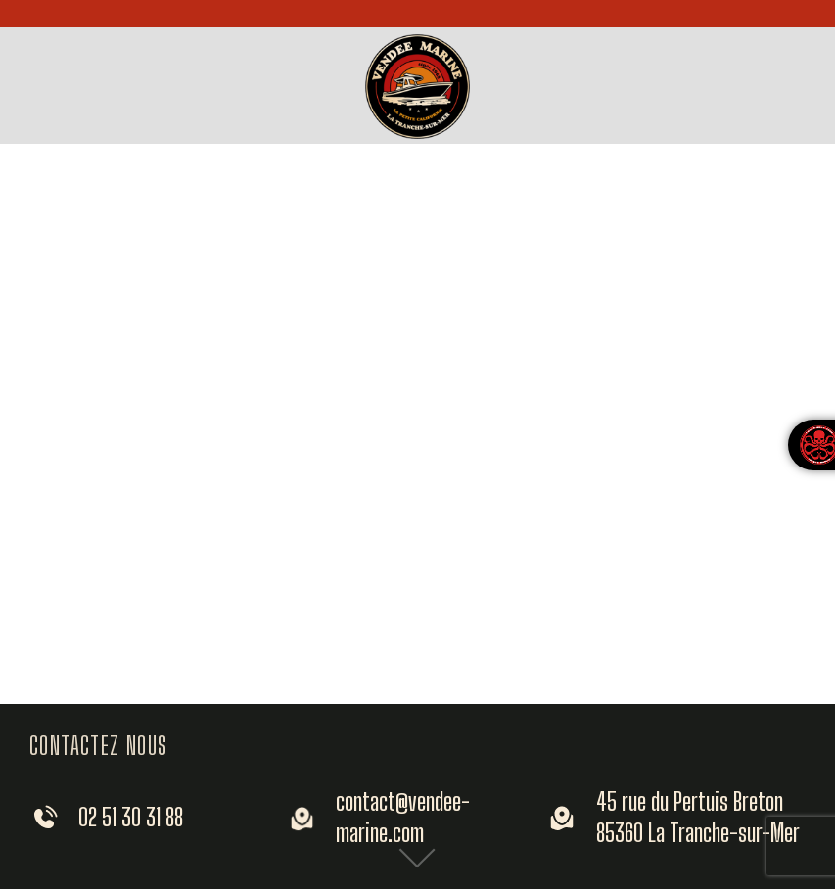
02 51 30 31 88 (130, 816)
